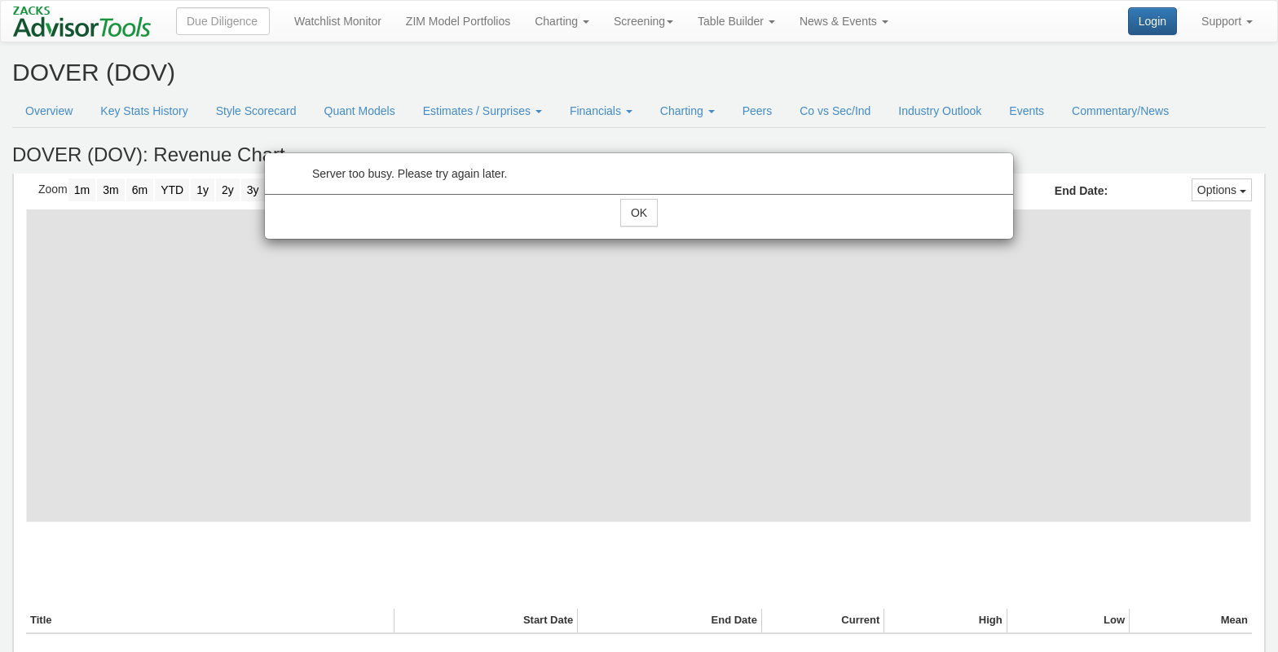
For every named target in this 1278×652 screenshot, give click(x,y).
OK (639, 212)
